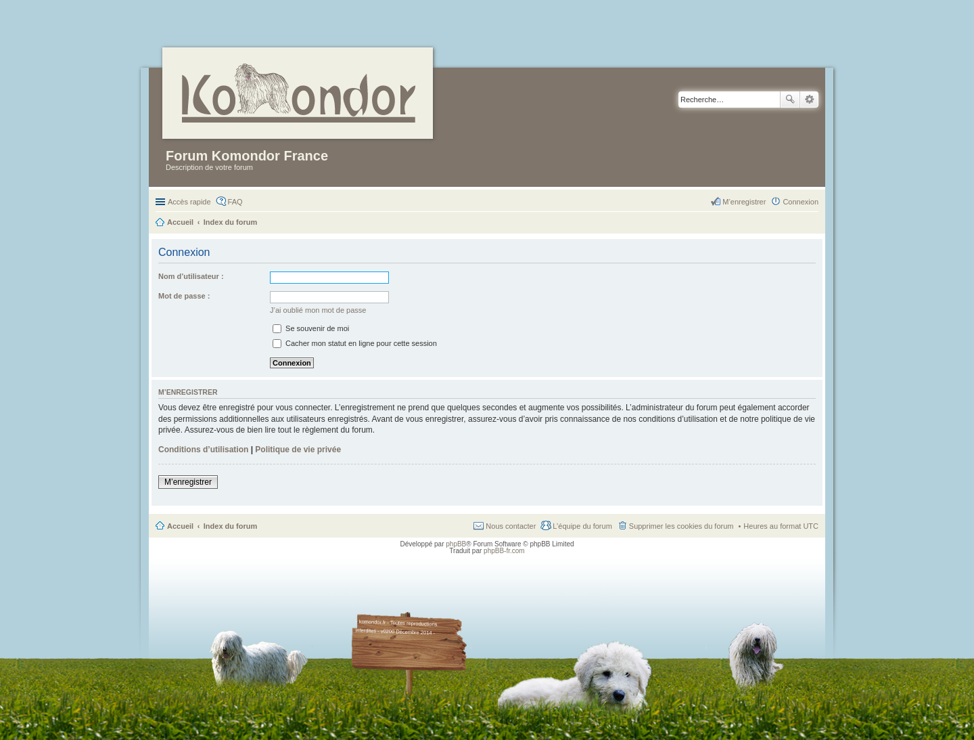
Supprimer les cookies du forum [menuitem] (681, 526)
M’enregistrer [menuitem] (744, 202)
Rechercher (790, 99)
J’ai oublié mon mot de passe (318, 310)
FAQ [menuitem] (235, 202)
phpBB (456, 544)
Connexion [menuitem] (800, 202)
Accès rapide (189, 202)
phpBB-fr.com (504, 550)
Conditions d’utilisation (203, 449)
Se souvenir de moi (311, 328)
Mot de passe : (184, 296)
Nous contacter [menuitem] (511, 526)
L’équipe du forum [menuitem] (582, 526)
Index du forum (230, 526)
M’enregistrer (188, 482)
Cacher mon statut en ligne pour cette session (355, 343)
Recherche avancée (809, 99)
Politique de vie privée (298, 449)
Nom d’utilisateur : (191, 276)
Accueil (180, 526)
